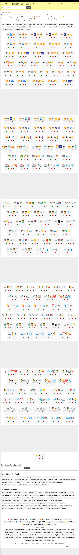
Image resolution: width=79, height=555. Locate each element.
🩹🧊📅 (18, 399)
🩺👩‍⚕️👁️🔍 (54, 408)
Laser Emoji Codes (17, 24)
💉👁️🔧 (12, 296)
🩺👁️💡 (72, 399)
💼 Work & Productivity (44, 522)
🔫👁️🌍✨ (39, 118)
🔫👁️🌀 (9, 81)
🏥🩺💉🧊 (68, 165)
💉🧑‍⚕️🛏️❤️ (50, 296)
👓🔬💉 (55, 249)
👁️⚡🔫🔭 (57, 71)
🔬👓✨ (72, 315)
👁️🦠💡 (66, 231)
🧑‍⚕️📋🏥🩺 (9, 390)
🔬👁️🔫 (36, 146)
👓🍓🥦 (47, 240)
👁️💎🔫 (67, 43)
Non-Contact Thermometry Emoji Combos (31, 505)
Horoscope (68, 4)
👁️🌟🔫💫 (54, 43)
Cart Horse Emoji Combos (68, 495)
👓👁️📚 (59, 240)
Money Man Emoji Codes (66, 505)
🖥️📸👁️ (56, 324)
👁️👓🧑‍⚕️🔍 (13, 212)
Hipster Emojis (52, 537)
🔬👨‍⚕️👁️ (8, 324)
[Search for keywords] (14, 7)
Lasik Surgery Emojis (7, 29)
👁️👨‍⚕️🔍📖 (39, 212)
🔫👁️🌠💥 (39, 128)
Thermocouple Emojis (22, 503)
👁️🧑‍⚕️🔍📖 (9, 240)
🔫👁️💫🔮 (26, 137)
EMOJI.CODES (4, 1)
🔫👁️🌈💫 (38, 81)
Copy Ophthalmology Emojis (56, 482)
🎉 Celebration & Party (57, 522)
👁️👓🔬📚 (55, 202)
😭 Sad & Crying (33, 519)
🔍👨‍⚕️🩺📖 (8, 315)
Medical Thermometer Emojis (50, 505)
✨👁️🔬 (39, 455)
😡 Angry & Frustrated (44, 519)
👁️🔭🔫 (71, 62)
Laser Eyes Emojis (6, 24)
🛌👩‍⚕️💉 (12, 333)
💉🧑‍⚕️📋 (36, 296)
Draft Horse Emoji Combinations (37, 495)
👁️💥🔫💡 (53, 53)
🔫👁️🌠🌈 (10, 128)
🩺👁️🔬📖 (39, 408)
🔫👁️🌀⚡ (23, 81)
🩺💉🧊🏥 (41, 418)
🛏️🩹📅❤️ (11, 371)
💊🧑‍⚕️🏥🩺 (65, 296)
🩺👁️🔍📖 (10, 408)
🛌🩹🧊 (39, 333)
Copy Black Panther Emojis (26, 535)
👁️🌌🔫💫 (66, 34)
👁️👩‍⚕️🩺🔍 (66, 212)
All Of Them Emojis (6, 500)
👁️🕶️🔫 (8, 71)
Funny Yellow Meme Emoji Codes (66, 537)
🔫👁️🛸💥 (8, 146)
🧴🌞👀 (44, 390)
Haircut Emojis (58, 532)
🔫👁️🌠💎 (24, 128)
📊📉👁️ (67, 305)
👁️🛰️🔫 (20, 71)
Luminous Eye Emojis (7, 26)
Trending (61, 4)
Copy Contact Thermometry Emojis (10, 505)
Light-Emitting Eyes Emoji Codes (22, 29)
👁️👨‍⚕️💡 (26, 212)
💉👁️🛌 (24, 296)
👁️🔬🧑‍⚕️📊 (41, 231)
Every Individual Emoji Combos (67, 497)
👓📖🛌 (70, 240)
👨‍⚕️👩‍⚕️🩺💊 (44, 287)
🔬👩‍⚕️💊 (32, 324)
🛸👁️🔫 (48, 146)
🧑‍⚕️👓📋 (24, 380)
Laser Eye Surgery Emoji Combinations (33, 24)
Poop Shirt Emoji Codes (23, 497)
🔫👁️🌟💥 (54, 118)
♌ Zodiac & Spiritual (70, 522)
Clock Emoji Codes (9, 532)
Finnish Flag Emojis (55, 535)
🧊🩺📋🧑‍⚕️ (53, 371)
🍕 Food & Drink (67, 519)
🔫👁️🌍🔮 (24, 118)
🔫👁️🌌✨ (10, 118)
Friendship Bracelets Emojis (8, 497)
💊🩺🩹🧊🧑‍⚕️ (41, 305)
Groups (43, 4)
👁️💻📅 (32, 221)
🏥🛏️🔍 (36, 165)
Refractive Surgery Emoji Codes (40, 485)
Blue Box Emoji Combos (41, 537)
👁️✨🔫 (70, 71)
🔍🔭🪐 (33, 315)
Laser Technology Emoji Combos (67, 26)
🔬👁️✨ (60, 315)
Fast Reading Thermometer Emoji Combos (55, 508)
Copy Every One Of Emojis (55, 500)
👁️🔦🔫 (22, 62)
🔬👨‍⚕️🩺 (20, 324)
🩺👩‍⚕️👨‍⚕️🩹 (11, 418)
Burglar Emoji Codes (19, 529)
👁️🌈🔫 (23, 34)
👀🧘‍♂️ (7, 202)
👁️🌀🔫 (11, 34)
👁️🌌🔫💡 (51, 34)
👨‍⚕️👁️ (19, 287)
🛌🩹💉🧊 (26, 333)
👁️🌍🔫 (11, 43)
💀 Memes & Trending (39, 524)
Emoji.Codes (20, 543)
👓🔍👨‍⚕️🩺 (13, 249)
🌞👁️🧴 (72, 146)
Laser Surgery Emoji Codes (20, 26)
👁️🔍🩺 (70, 221)
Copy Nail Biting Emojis (47, 529)
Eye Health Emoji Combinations (39, 482)
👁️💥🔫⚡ (9, 62)
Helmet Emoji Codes (69, 532)
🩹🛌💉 (6, 399)
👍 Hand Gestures (27, 524)
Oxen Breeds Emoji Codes (20, 492)
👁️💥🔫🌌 (38, 53)
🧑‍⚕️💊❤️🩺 (65, 380)
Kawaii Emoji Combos (60, 529)
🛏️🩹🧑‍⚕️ (24, 371)
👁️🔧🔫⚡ (48, 62)
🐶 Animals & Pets (56, 519)
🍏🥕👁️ (24, 156)
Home (2, 12)
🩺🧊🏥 (69, 418)
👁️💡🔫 (9, 53)
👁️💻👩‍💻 (20, 221)
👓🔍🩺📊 (42, 249)
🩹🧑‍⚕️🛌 (30, 399)
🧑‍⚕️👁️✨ (12, 380)
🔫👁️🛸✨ (23, 146)
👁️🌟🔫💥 (39, 43)
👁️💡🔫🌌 (23, 53)
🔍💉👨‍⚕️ (21, 315)
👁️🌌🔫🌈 (36, 34)
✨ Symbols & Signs (51, 524)
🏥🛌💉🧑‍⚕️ (53, 156)
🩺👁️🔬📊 (24, 408)
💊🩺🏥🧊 (13, 305)
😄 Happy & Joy (24, 519)
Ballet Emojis (71, 529)
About (75, 4)
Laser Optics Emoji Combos (66, 24)
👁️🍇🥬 (17, 202)
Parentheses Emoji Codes (68, 535)
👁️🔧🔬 (12, 231)
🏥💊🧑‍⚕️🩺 (38, 156)
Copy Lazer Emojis (52, 26)
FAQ (49, 4)
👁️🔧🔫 (34, 62)
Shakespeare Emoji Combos (42, 535)
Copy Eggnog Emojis (49, 540)
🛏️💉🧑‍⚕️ (51, 333)
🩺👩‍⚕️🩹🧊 (26, 418)
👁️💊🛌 (8, 221)
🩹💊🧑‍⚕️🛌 (57, 390)
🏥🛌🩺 (24, 165)
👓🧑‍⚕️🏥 (8, 287)
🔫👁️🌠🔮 (54, 128)
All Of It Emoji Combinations (38, 497)
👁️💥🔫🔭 (68, 53)
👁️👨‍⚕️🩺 (53, 212)
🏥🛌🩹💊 (11, 165)
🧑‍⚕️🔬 (22, 390)
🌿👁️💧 (12, 156)
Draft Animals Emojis (7, 492)
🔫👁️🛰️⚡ (68, 137)
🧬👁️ (33, 390)
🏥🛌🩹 (66, 156)
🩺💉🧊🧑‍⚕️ (56, 418)
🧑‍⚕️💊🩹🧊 (50, 380)
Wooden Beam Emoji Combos (66, 492)
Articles (54, 4)
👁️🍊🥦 (29, 202)
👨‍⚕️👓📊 (30, 287)
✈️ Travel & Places (20, 522)
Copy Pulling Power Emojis (53, 495)
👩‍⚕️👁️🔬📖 (59, 287)
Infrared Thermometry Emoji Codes (38, 503)
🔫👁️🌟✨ (69, 118)
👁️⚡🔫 (44, 71)
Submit (26, 467)
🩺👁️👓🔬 (59, 399)
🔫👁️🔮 (39, 137)
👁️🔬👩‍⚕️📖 (26, 231)
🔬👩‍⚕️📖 (44, 324)
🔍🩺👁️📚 (47, 315)
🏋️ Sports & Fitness (32, 522)
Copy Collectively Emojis (51, 492)
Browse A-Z (36, 4)
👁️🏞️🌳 (41, 202)
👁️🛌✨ (54, 231)
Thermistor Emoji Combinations (57, 503)
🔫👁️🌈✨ (53, 81)
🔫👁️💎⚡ (69, 128)
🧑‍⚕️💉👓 (36, 380)
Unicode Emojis (9, 529)
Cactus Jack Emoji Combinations (13, 537)
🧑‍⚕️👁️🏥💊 (68, 371)
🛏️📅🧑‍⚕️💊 (65, 333)
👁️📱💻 (59, 221)
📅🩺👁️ (55, 305)
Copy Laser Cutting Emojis (51, 24)
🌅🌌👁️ (60, 146)
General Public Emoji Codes (20, 495)
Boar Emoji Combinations (22, 532)
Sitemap (60, 543)
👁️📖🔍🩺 (45, 221)
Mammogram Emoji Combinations (33, 540)
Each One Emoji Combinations (36, 492)
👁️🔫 (60, 62)
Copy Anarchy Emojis (35, 532)
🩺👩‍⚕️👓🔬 (69, 408)
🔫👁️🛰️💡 (53, 137)
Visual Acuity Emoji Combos (9, 485)
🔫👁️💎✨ (11, 137)
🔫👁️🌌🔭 (68, 81)
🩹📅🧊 (70, 390)
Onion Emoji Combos (48, 532)
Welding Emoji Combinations (11, 535)
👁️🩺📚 (23, 240)
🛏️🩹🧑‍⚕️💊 (38, 371)
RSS (64, 543)
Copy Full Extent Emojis (52, 497)
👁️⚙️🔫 (32, 71)
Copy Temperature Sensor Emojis (35, 508)
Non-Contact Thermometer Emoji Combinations (13, 508)
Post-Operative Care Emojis (24, 485)
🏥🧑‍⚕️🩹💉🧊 (51, 165)
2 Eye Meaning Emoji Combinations (37, 26)
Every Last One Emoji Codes (20, 500)
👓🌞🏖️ (35, 240)
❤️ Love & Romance (13, 519)
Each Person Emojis (7, 495)
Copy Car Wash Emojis (28, 537)
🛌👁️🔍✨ (69, 324)
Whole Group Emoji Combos (8, 503)
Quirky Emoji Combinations (33, 529)
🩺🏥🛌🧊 (44, 399)
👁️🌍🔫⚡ (24, 43)
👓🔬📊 (67, 249)
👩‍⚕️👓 (72, 287)
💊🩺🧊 (26, 305)
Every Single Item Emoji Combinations (38, 500)
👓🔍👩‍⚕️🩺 (27, 249)
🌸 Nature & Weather (9, 522)
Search (28, 7)
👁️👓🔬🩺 (70, 202)
